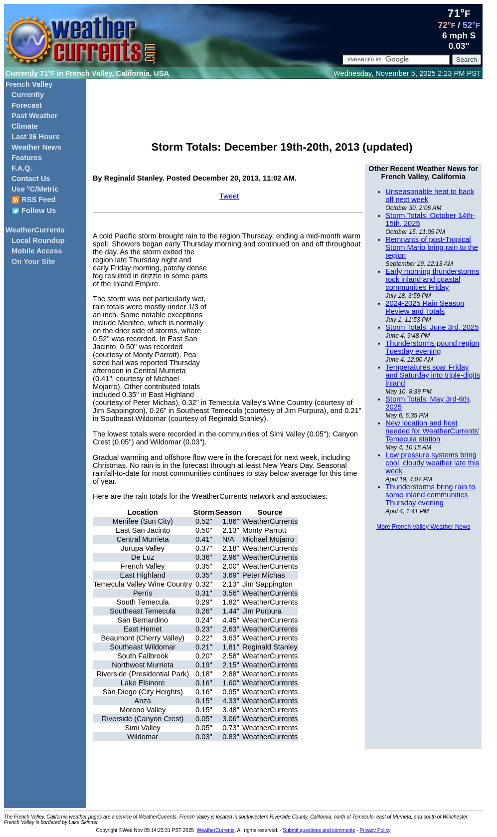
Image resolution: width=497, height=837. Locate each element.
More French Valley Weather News (423, 526)
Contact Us (30, 179)
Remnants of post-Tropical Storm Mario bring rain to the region (431, 247)
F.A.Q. (21, 168)
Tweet (229, 196)
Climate (24, 126)
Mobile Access (36, 251)
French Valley (29, 84)
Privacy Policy (374, 830)
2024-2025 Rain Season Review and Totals (424, 307)
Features (26, 158)
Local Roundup (38, 240)
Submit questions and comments (319, 830)
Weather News (36, 147)
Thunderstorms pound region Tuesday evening (432, 347)
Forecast (26, 105)
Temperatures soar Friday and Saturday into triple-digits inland (432, 375)
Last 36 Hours (35, 137)
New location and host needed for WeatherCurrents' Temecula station (432, 431)
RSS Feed (33, 200)
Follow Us (33, 211)
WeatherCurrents (35, 230)
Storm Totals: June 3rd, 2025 (432, 327)
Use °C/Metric (35, 189)
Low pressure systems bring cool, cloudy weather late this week (432, 463)
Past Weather (34, 116)
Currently (27, 95)
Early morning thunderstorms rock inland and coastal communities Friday (432, 279)
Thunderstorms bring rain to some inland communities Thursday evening (430, 495)
